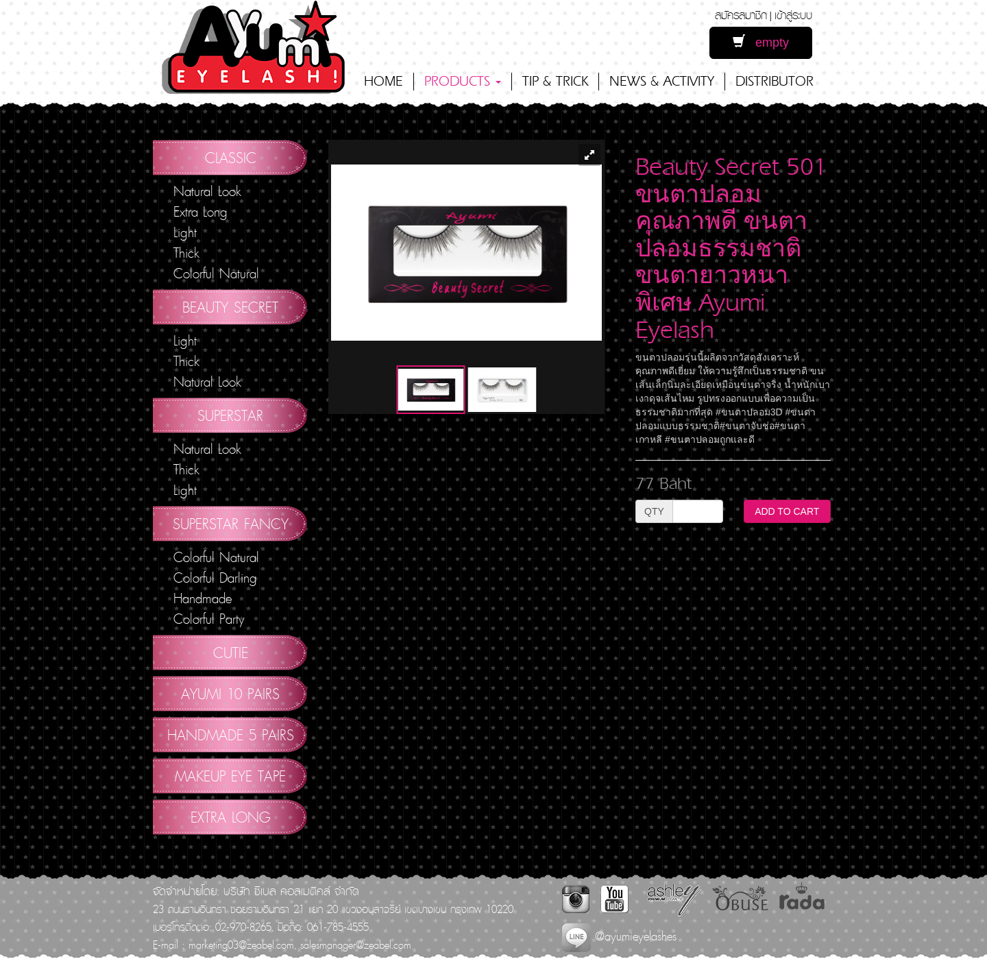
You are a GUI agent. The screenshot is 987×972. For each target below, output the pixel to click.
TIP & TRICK (555, 81)
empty (761, 42)
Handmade (202, 598)
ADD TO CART (787, 511)
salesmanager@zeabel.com (355, 944)
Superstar (230, 415)
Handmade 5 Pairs (230, 734)
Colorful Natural (216, 273)
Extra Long (200, 212)
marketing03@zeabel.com (241, 944)
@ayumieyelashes (619, 936)
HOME (383, 81)
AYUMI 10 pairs (230, 693)
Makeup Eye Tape (230, 776)
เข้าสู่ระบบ (793, 15)
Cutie (230, 652)
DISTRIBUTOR (774, 81)
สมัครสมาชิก (741, 15)
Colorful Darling (215, 578)
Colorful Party (209, 619)
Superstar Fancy (231, 523)
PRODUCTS (462, 81)
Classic (230, 157)
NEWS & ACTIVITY (661, 81)
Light (185, 232)
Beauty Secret (230, 307)
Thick (186, 253)
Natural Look (207, 191)
